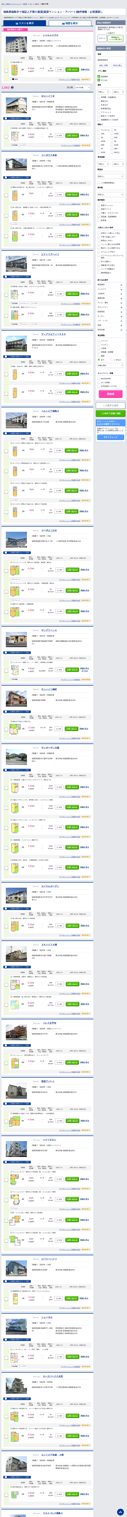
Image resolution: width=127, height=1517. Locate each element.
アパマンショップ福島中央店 (69, 80)
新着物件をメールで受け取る (115, 38)
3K (113, 141)
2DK (114, 137)
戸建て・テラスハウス (107, 213)
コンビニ (102, 344)
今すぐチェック (111, 437)
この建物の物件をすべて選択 (17, 118)
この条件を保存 (110, 405)
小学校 (101, 348)
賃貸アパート (104, 209)
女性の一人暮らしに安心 (108, 233)
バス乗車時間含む (106, 183)
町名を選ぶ (117, 65)
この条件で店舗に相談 (111, 413)
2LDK (101, 141)
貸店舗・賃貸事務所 (107, 217)
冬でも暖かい (104, 261)
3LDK (114, 145)
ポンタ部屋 (103, 382)
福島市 (37, 4)
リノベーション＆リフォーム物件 (110, 256)
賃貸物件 (102, 76)
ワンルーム (103, 130)
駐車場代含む (104, 108)
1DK (100, 134)
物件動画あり (104, 273)
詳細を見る (85, 69)
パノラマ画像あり (106, 269)
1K (113, 130)
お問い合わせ (72, 70)
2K (100, 137)
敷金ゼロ (102, 101)
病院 (100, 356)
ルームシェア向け (106, 252)
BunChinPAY (104, 379)
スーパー (102, 341)
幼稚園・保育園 (105, 352)
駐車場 (101, 220)
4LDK (101, 152)
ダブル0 (84, 671)
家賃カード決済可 (106, 116)
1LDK (114, 134)
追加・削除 (103, 65)
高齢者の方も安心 (106, 265)
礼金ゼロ (102, 105)
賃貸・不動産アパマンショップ (11, 4)
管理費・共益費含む (107, 97)
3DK (100, 145)
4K (100, 149)
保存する (102, 38)
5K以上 (115, 152)
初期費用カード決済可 (107, 120)
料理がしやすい (105, 240)
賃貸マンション (105, 205)
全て (31, 4)
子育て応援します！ (107, 237)
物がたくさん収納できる (108, 248)
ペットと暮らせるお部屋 (108, 244)
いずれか (116, 360)
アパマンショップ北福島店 (70, 145)
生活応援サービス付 (107, 386)
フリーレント (104, 112)
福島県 (25, 4)
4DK (114, 149)
